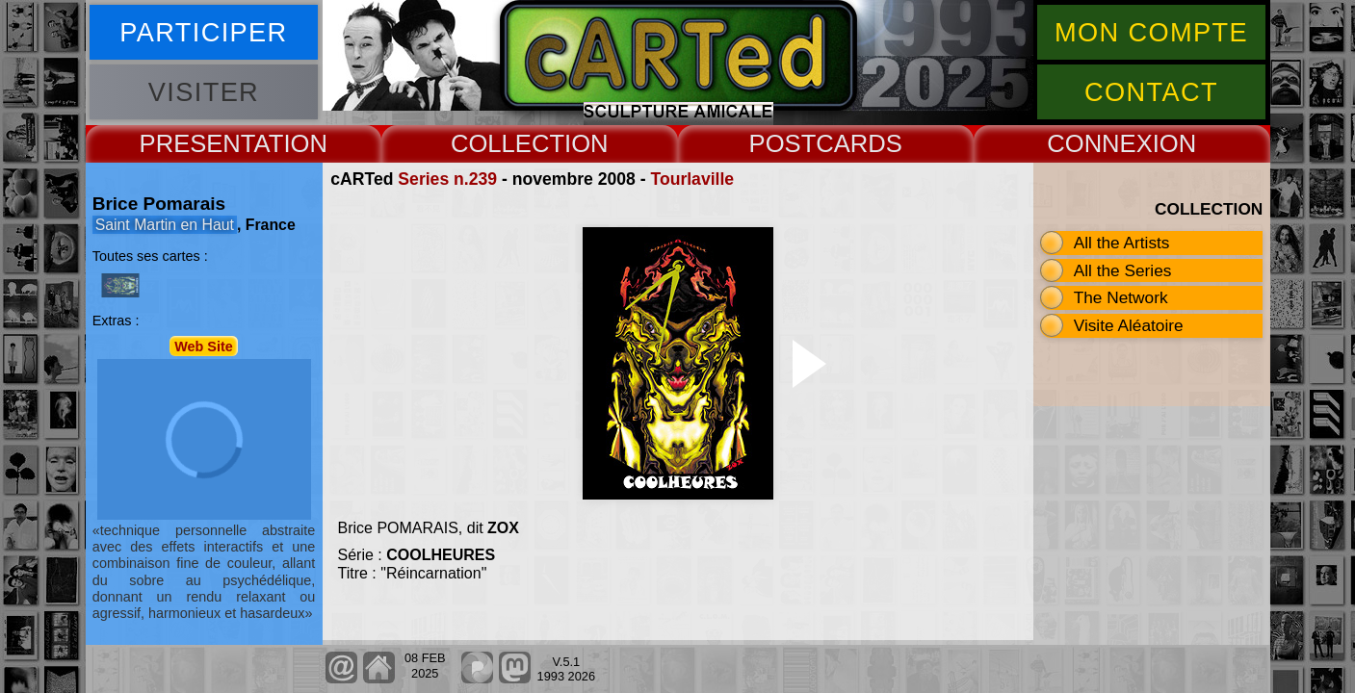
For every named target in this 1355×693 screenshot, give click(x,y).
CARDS (859, 143)
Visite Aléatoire (1129, 325)
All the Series (1123, 270)
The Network (1121, 297)
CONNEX (1100, 143)
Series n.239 (447, 179)
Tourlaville (692, 179)
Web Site (203, 345)
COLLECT (507, 143)
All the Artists (1122, 242)
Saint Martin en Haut (164, 225)
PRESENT (197, 143)
